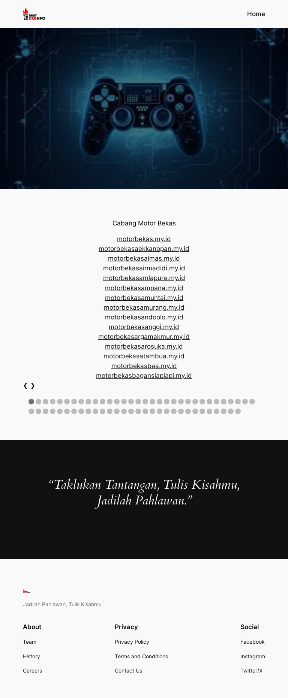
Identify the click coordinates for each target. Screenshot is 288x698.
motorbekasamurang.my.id (144, 307)
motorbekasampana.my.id (144, 288)
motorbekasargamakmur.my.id (144, 336)
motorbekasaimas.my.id (144, 258)
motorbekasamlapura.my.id (144, 278)
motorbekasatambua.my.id (144, 356)
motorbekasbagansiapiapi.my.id (144, 375)
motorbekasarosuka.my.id (144, 346)
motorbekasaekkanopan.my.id (144, 248)
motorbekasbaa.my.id (144, 366)
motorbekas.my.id (144, 239)
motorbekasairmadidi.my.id (144, 268)
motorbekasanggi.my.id (144, 327)
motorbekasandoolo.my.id (144, 317)
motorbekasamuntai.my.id (144, 297)
